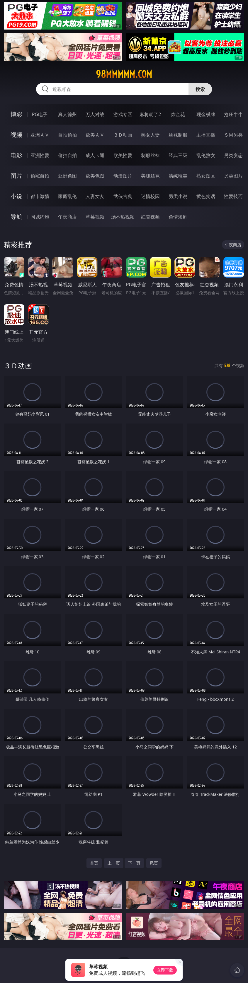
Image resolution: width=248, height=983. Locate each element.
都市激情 (39, 196)
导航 (16, 217)
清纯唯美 (178, 176)
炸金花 (178, 114)
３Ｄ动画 (122, 135)
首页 (94, 863)
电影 (16, 155)
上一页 (114, 863)
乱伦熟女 (205, 155)
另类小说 (178, 196)
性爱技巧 (233, 196)
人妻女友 (95, 196)
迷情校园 (150, 196)
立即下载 (165, 970)
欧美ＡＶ (95, 135)
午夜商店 (67, 217)
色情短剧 (178, 217)
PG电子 (39, 114)
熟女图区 (205, 176)
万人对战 (95, 114)
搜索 (200, 89)
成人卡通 (95, 155)
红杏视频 (150, 217)
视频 (16, 135)
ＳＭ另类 (233, 135)
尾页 (154, 863)
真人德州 (67, 114)
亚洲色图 (67, 176)
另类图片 (233, 176)
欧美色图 (95, 176)
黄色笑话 (205, 196)
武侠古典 (122, 196)
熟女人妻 (150, 135)
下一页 (134, 863)
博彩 (16, 114)
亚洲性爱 (39, 155)
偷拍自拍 (67, 155)
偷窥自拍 (39, 176)
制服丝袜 (150, 155)
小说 (16, 196)
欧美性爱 (122, 155)
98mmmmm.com (124, 74)
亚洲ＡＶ (39, 135)
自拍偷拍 (67, 135)
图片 (16, 176)
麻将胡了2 (150, 114)
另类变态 (233, 155)
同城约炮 (39, 217)
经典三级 (178, 155)
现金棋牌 (205, 114)
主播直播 (205, 135)
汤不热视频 (123, 217)
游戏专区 (122, 114)
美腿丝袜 (150, 176)
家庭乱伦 (67, 196)
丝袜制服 (178, 135)
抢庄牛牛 (233, 114)
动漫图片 (122, 176)
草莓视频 (95, 217)
